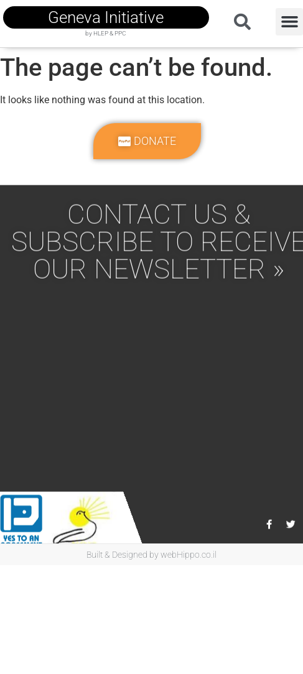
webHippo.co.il (189, 555)
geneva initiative (106, 17)
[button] (289, 21)
